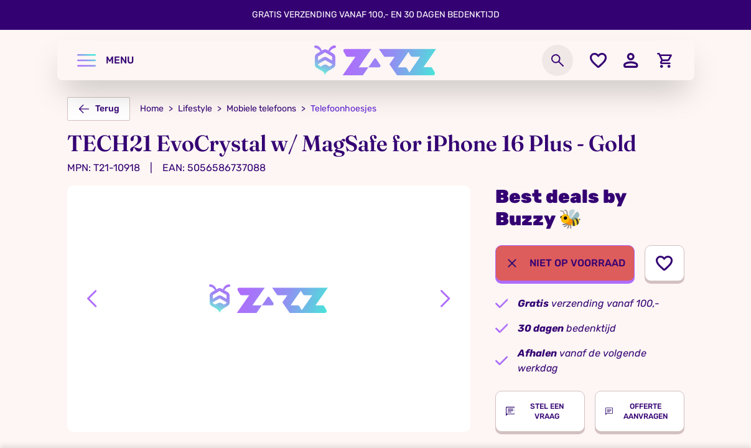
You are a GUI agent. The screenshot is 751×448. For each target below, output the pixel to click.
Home (152, 108)
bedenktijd (567, 328)
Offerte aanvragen (636, 411)
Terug (98, 109)
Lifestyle (195, 108)
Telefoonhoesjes (343, 108)
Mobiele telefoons (261, 108)
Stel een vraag (535, 411)
